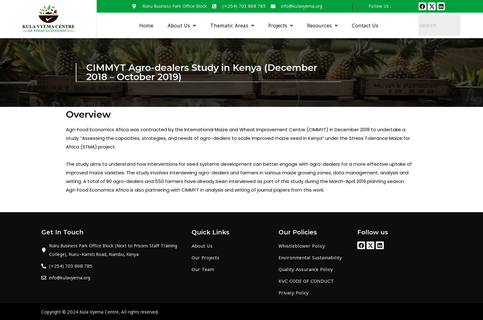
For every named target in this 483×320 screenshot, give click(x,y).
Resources (322, 25)
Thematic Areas (232, 25)
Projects (280, 25)
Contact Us (365, 25)
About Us (182, 25)
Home (146, 25)
